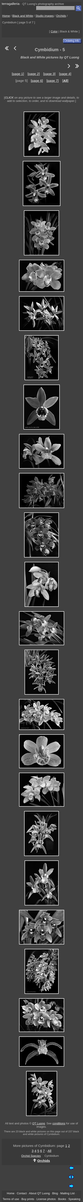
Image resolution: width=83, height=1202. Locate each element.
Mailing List (67, 1193)
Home (6, 15)
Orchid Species (31, 1155)
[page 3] (49, 74)
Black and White (22, 15)
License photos (46, 1199)
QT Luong (38, 1123)
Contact (22, 1193)
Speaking (74, 1199)
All (49, 1151)
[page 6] (37, 80)
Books (62, 1199)
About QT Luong (39, 1193)
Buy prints (27, 1199)
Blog (55, 1193)
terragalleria (10, 4)
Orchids (61, 15)
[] (65, 80)
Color (54, 31)
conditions (58, 1123)
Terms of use (11, 1199)
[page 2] (33, 74)
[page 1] (18, 74)
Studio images (44, 15)
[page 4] (65, 74)
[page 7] (52, 80)
